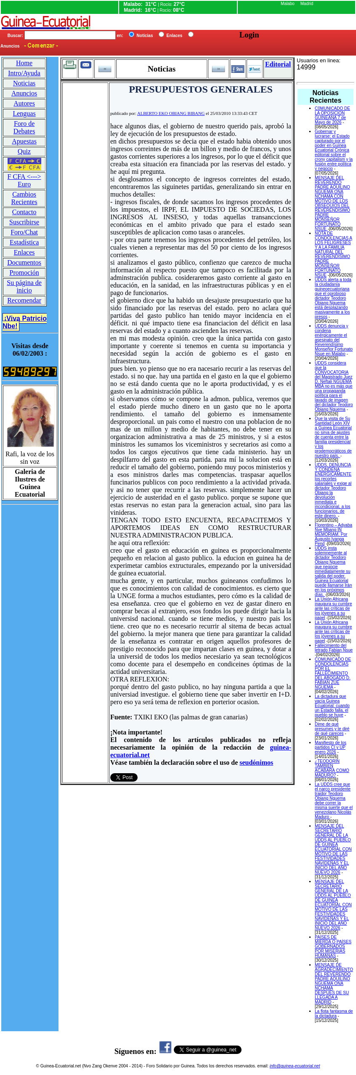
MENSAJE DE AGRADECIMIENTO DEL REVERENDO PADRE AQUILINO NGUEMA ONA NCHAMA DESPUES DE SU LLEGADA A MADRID (334, 983)
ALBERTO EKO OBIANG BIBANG (171, 113)
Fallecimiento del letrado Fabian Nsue (334, 647)
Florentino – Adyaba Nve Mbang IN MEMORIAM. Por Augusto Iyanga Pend (333, 534)
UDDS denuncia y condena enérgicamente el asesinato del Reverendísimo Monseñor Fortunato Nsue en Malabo (334, 340)
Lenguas (24, 113)
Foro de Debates (24, 127)
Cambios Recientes (24, 198)
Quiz (24, 151)
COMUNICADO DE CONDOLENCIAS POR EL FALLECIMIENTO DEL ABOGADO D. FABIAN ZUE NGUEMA (333, 673)
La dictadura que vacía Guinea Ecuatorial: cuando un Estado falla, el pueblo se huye (332, 705)
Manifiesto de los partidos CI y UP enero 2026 (330, 747)
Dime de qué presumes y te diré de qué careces (332, 729)
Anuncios (24, 93)
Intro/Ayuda (24, 73)
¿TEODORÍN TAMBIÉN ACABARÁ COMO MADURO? (332, 768)
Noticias (24, 83)
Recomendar (24, 300)
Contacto (24, 212)
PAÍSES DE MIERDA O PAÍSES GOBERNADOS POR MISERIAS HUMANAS (333, 946)
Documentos (24, 262)
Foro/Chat (24, 232)
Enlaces (24, 252)
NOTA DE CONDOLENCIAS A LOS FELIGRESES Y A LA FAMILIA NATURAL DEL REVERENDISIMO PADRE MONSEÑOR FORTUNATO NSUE (333, 254)
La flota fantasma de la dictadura (334, 1013)
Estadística (24, 242)
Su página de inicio (24, 286)
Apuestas (24, 141)
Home (24, 63)
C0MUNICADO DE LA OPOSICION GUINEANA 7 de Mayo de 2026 (332, 115)
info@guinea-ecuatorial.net (295, 1066)
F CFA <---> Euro (24, 180)
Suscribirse (24, 222)
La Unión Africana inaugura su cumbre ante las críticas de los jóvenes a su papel (333, 608)
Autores (24, 103)
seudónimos (256, 762)
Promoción (24, 272)
